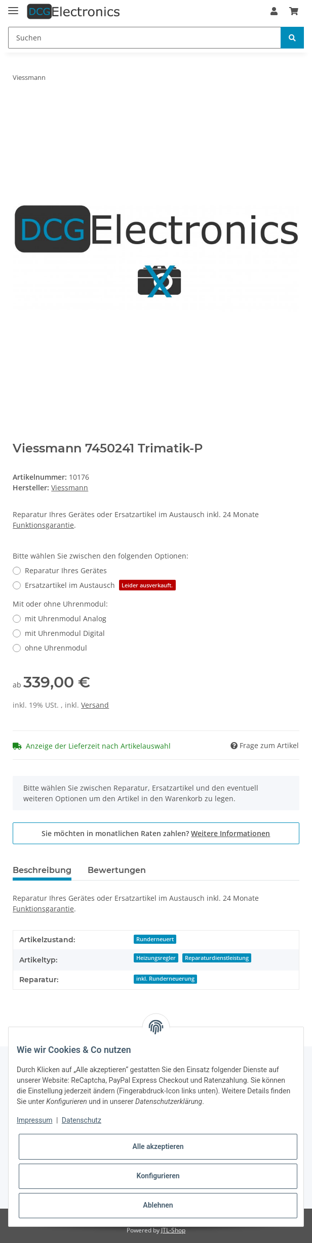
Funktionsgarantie (43, 525)
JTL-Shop (173, 1230)
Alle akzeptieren (157, 1146)
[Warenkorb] (294, 11)
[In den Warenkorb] (21, 109)
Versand (95, 705)
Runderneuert (155, 939)
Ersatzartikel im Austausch (100, 585)
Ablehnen (158, 1205)
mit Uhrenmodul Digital (65, 633)
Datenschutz (81, 1120)
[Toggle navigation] (13, 6)
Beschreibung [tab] (42, 870)
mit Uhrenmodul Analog (65, 618)
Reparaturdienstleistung (217, 957)
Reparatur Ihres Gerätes (66, 570)
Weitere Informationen (230, 833)
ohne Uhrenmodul (56, 648)
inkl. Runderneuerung (165, 978)
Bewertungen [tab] (117, 870)
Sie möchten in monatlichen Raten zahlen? (156, 833)
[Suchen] (144, 38)
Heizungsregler (156, 957)
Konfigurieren (157, 1176)
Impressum (34, 1120)
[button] (274, 11)
